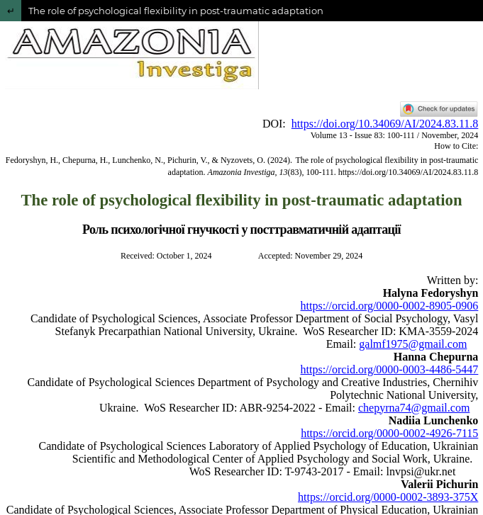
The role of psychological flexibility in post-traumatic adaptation (175, 10)
